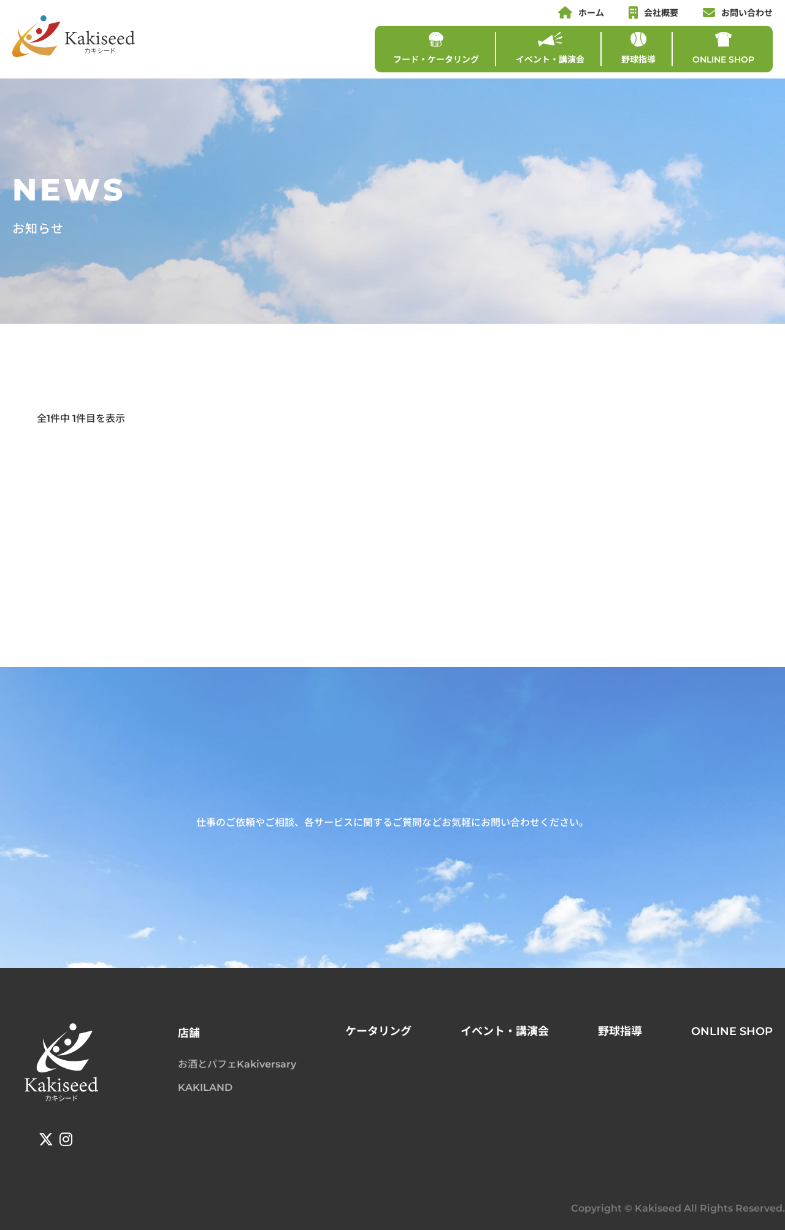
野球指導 (638, 48)
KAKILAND (205, 1087)
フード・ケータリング (436, 48)
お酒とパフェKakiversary (237, 1064)
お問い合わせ (738, 13)
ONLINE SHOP (723, 48)
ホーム (581, 13)
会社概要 (653, 13)
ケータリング (378, 1031)
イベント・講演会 (550, 48)
